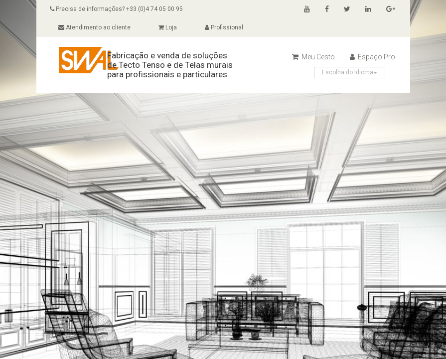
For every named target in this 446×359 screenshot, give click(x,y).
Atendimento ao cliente (94, 27)
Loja (167, 27)
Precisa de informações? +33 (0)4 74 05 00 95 (116, 8)
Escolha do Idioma (349, 72)
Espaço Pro (372, 57)
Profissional (224, 27)
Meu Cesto (313, 57)
